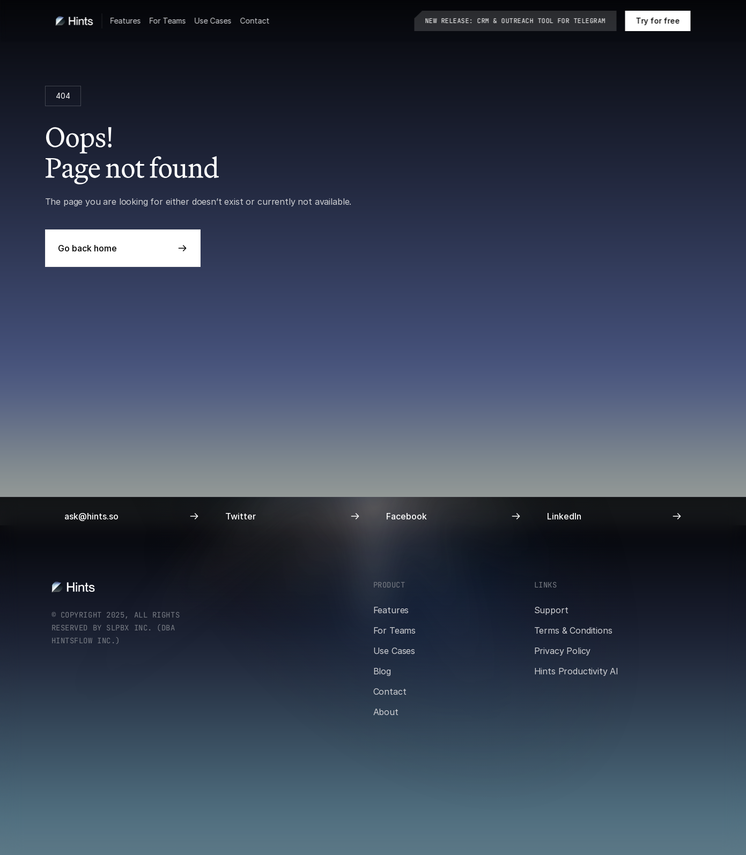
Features (125, 20)
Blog (382, 671)
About (385, 712)
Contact (255, 20)
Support (551, 610)
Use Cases (213, 20)
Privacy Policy (562, 650)
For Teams (168, 20)
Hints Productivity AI (576, 671)
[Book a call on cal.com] (658, 21)
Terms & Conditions (573, 630)
